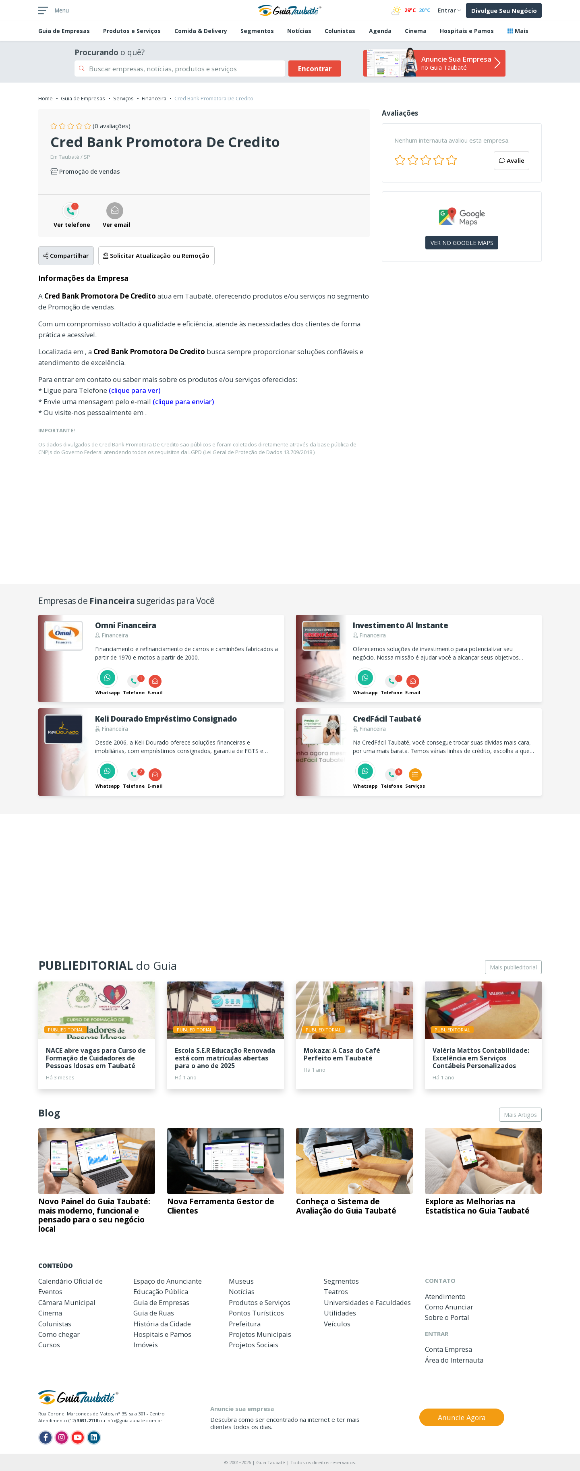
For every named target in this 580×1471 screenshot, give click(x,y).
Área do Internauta (454, 1360)
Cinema (416, 31)
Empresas (64, 31)
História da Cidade (162, 1323)
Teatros (336, 1291)
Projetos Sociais (253, 1344)
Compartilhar (66, 255)
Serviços (123, 98)
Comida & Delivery (200, 31)
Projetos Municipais (260, 1334)
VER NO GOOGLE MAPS (462, 243)
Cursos (49, 1344)
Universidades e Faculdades (367, 1302)
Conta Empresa (448, 1349)
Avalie (511, 160)
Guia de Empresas (83, 98)
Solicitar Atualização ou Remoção (156, 255)
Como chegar (59, 1334)
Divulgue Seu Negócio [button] (504, 10)
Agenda (380, 31)
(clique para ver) (134, 390)
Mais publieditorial (513, 967)
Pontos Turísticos (256, 1312)
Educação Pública (160, 1291)
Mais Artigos (520, 1114)
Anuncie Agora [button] (462, 1417)
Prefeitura (245, 1323)
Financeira (154, 98)
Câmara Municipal (66, 1302)
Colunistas (340, 31)
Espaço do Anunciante (167, 1281)
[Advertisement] (462, 338)
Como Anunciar (449, 1306)
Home (45, 98)
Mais (518, 31)
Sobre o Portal (447, 1317)
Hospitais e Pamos (467, 31)
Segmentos (257, 31)
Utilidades (340, 1312)
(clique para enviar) (183, 401)
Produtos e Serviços (132, 31)
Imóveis (145, 1344)
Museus (241, 1281)
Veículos (337, 1323)
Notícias (299, 31)
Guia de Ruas (153, 1312)
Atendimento (445, 1296)
